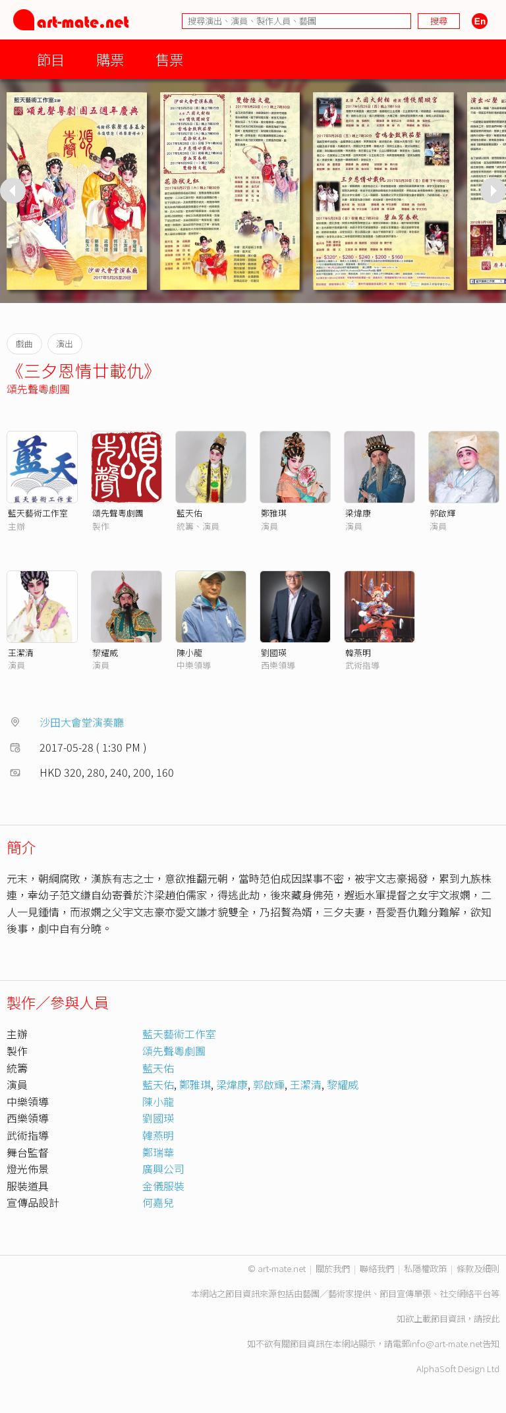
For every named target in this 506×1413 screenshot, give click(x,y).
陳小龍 (189, 652)
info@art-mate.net (446, 1343)
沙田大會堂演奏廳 (82, 722)
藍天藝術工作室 (38, 513)
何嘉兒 (158, 1202)
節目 (51, 59)
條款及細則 (478, 1268)
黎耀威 (105, 652)
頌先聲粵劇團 (38, 389)
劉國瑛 (274, 652)
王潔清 (21, 652)
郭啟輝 (442, 513)
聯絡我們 (377, 1268)
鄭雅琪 (274, 513)
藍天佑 (189, 513)
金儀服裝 (163, 1186)
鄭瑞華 (158, 1152)
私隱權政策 (425, 1268)
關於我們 (333, 1268)
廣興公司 (163, 1169)
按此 (490, 1318)
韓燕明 (358, 652)
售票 (169, 59)
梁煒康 (358, 513)
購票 (110, 59)
